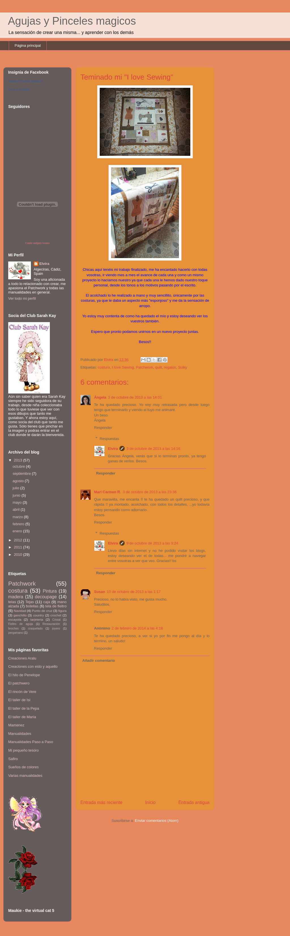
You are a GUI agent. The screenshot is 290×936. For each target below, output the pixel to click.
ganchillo (20, 615)
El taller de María (22, 717)
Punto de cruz (42, 610)
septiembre (22, 473)
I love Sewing (123, 367)
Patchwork (144, 367)
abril (17, 509)
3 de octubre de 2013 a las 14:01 (135, 397)
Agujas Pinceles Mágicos (25, 81)
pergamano (15, 632)
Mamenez (16, 725)
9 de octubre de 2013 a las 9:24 (152, 543)
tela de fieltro (56, 606)
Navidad (20, 610)
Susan (99, 592)
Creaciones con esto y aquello (32, 666)
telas (12, 602)
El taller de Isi (19, 700)
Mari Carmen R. (107, 492)
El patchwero (18, 683)
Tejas (29, 602)
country (38, 615)
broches (13, 628)
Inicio (150, 802)
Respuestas (109, 438)
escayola (14, 619)
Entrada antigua (194, 802)
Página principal (28, 45)
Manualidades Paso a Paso (30, 742)
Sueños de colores (23, 767)
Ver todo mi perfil (22, 298)
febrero (19, 524)
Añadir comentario (98, 660)
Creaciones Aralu (22, 658)
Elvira (113, 448)
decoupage (46, 596)
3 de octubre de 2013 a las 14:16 (153, 448)
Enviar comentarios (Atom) (156, 820)
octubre (19, 466)
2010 (18, 554)
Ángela (100, 397)
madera (15, 596)
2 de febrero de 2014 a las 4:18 (137, 628)
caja (46, 602)
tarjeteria (36, 619)
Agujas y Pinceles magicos (72, 21)
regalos (170, 367)
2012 (18, 540)
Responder (103, 428)
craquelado (35, 628)
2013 (18, 460)
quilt (158, 367)
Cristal (56, 619)
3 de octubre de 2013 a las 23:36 (149, 492)
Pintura (50, 591)
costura (104, 367)
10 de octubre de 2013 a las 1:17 (134, 592)
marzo (18, 517)
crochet (55, 615)
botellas (32, 606)
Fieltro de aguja (20, 624)
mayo (18, 502)
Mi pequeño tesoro (23, 750)
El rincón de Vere (22, 692)
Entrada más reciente (101, 802)
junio (17, 495)
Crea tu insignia (19, 89)
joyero (56, 628)
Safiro (13, 759)
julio (16, 488)
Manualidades (19, 733)
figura (62, 610)
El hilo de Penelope (24, 675)
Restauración (51, 624)
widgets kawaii (41, 243)
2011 (18, 547)
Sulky (182, 367)
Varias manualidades (25, 775)
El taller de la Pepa (23, 708)
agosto (19, 481)
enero (18, 531)
